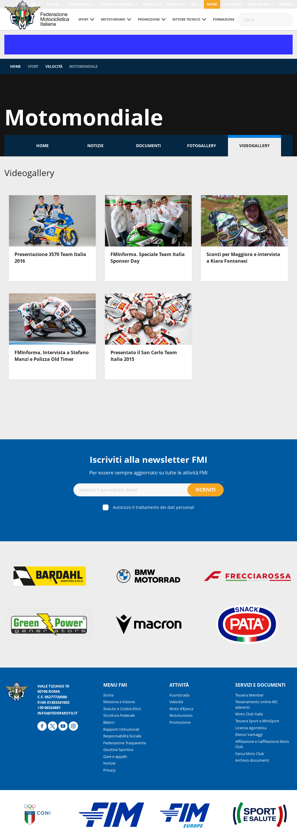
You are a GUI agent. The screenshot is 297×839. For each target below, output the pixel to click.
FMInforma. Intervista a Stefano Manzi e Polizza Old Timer (52, 355)
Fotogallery (201, 145)
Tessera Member (249, 695)
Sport (83, 19)
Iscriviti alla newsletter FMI (148, 459)
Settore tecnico (186, 19)
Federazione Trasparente (124, 742)
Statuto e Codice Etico (122, 708)
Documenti (232, 4)
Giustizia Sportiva (118, 749)
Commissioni (79, 4)
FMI (33, 4)
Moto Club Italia (249, 713)
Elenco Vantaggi (248, 734)
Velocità (54, 66)
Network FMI (258, 4)
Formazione (223, 19)
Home (15, 66)
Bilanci (108, 722)
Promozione (149, 19)
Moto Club (152, 4)
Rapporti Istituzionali (121, 729)
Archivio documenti (252, 760)
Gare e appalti (115, 756)
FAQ (193, 4)
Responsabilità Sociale (122, 736)
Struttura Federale (119, 715)
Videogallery (254, 145)
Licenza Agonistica (251, 727)
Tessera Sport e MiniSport (257, 720)
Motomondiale (83, 66)
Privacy (109, 770)
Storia (108, 695)
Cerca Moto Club (249, 753)
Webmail (287, 4)
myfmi (212, 4)
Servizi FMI (175, 4)
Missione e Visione (119, 701)
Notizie (95, 145)
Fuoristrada (179, 695)
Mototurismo (113, 19)
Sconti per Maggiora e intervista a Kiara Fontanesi (243, 257)
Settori (52, 4)
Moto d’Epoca (181, 708)
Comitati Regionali (116, 4)
